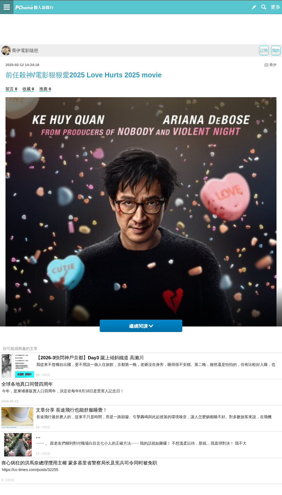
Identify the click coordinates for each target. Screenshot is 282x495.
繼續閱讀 (141, 326)
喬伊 (272, 65)
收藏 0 (28, 88)
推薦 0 (45, 88)
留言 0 (11, 88)
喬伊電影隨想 (19, 50)
